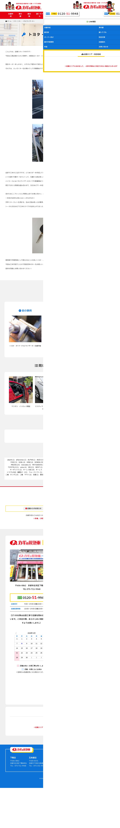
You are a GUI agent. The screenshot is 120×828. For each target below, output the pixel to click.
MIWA (49, 465)
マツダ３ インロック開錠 (20, 406)
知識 (77, 475)
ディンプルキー (91, 470)
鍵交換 (29, 15)
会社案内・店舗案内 (97, 787)
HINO (29, 462)
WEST (37, 467)
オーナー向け (52, 15)
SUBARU (92, 465)
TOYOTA (11, 467)
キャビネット (105, 467)
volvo (22, 467)
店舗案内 (88, 15)
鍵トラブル (39, 15)
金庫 (84, 475)
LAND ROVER (93, 462)
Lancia (82, 462)
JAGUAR (57, 462)
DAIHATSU (80, 460)
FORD (108, 460)
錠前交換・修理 (95, 475)
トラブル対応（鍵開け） (15, 472)
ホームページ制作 (56, 813)
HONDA (37, 462)
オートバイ (91, 467)
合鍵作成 (10, 15)
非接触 (63, 477)
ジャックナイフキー (74, 470)
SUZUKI (103, 465)
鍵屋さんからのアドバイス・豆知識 (102, 785)
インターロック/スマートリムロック (70, 467)
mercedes (24, 465)
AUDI (39, 460)
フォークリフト (34, 472)
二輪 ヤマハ (24, 475)
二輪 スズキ (93, 472)
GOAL (21, 462)
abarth (9, 460)
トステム (105, 470)
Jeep (66, 462)
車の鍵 (20, 15)
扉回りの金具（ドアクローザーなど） (53, 475)
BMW (47, 460)
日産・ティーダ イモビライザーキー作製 (99, 407)
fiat (99, 460)
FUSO (13, 462)
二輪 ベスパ (106, 472)
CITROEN (68, 460)
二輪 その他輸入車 (62, 472)
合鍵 (34, 475)
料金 (97, 15)
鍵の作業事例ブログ (97, 782)
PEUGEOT (70, 465)
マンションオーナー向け (78, 792)
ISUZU (47, 462)
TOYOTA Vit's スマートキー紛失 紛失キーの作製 (74, 407)
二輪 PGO (48, 472)
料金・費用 (93, 790)
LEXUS (104, 462)
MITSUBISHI (37, 465)
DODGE (92, 460)
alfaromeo (20, 460)
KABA (74, 462)
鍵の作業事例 (76, 15)
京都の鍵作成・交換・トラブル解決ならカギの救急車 (56, 811)
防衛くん (109, 475)
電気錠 (54, 477)
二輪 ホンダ (10, 475)
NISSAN (58, 465)
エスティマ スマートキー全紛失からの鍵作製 (47, 407)
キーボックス (14, 470)
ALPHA (30, 460)
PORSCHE (81, 465)
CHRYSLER (57, 460)
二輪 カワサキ (78, 472)
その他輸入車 (48, 467)
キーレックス (58, 470)
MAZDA (13, 465)
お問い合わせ (108, 15)
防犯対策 (64, 15)
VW (29, 467)
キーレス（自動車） (43, 470)
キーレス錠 (27, 470)
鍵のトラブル (75, 790)
